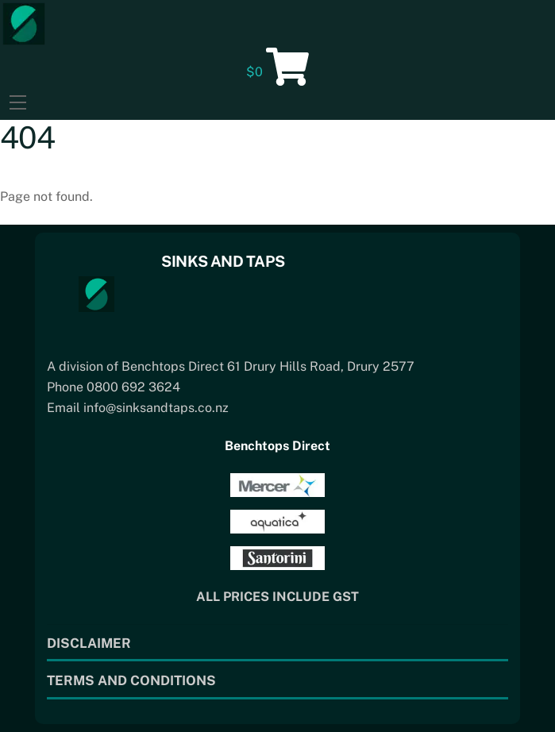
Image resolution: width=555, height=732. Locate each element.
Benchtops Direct (277, 445)
